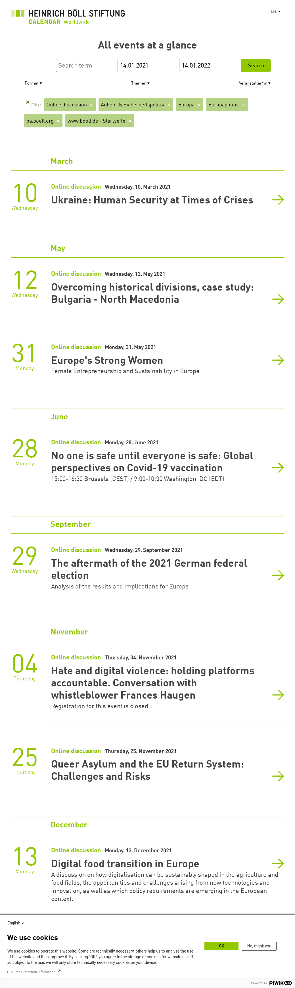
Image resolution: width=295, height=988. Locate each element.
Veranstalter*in (253, 83)
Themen (138, 83)
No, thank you (259, 946)
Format (32, 83)
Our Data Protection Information (31, 972)
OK (221, 946)
